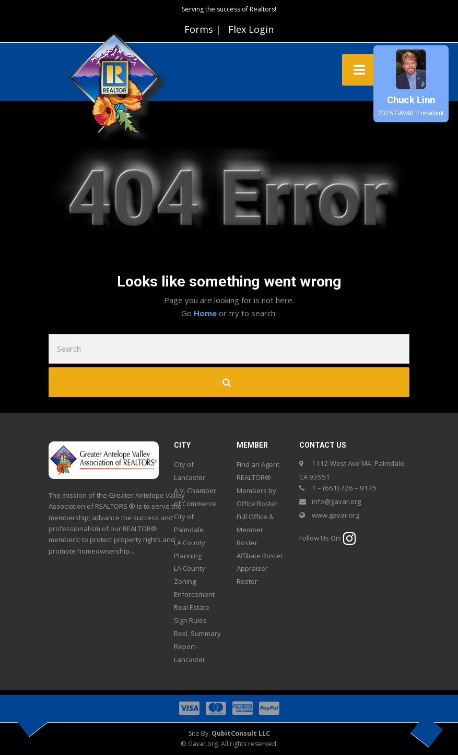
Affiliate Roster (260, 555)
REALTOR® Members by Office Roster (257, 490)
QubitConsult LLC (241, 733)
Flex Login (251, 29)
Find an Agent (258, 464)
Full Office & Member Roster (255, 529)
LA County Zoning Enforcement (194, 581)
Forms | (202, 29)
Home (206, 313)
